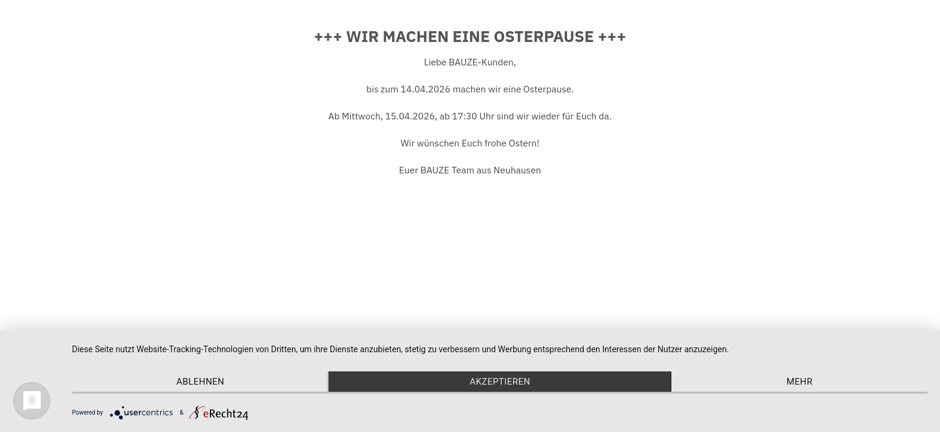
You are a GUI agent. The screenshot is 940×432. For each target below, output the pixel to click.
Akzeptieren (499, 381)
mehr (799, 381)
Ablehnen (200, 381)
